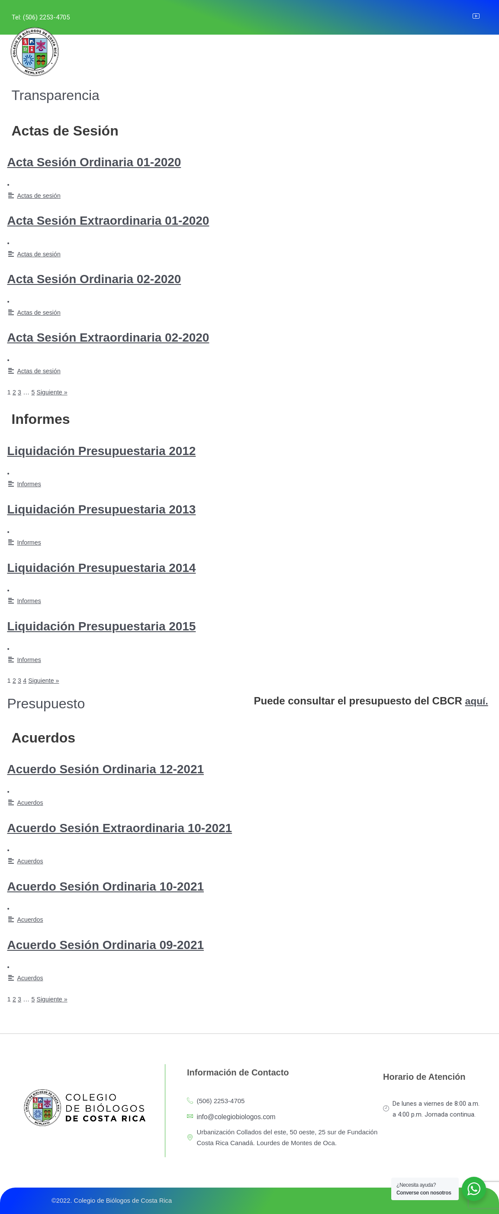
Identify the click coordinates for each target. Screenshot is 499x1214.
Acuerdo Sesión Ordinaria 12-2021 (120, 768)
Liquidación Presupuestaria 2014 (115, 567)
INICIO (79, 56)
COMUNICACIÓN (344, 56)
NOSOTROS (118, 56)
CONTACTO (400, 56)
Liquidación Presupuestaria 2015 (115, 625)
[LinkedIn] (461, 17)
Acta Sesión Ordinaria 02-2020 (107, 278)
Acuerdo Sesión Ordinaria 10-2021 (120, 886)
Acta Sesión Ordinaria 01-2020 (107, 161)
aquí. (477, 701)
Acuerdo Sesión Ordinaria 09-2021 (120, 944)
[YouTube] (481, 17)
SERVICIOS (171, 56)
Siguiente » (53, 392)
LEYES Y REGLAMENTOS (238, 56)
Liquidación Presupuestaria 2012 (115, 450)
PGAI (295, 56)
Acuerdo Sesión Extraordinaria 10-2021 (136, 827)
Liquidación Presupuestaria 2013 (115, 509)
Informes (29, 484)
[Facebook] (423, 17)
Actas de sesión (40, 195)
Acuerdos (30, 802)
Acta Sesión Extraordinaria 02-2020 (123, 337)
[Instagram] (442, 17)
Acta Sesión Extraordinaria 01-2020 (123, 220)
